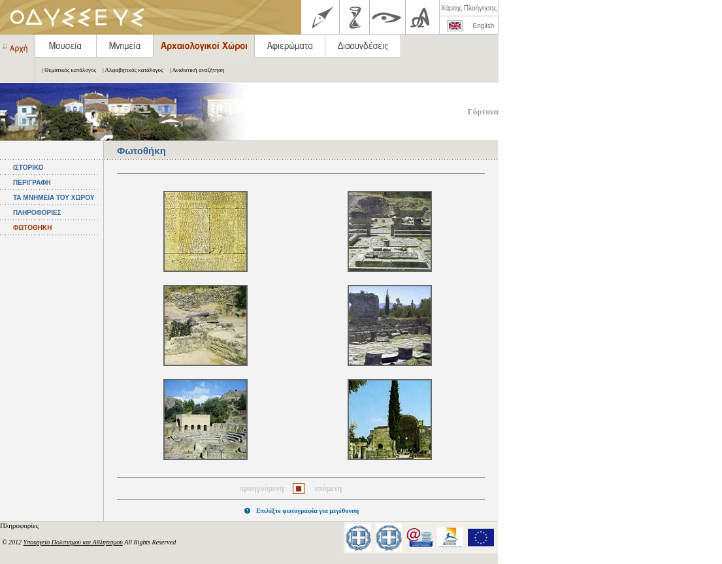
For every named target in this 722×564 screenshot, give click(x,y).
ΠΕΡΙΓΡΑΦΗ (32, 182)
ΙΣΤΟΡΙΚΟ (28, 167)
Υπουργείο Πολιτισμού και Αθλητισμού (73, 542)
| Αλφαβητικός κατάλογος (129, 70)
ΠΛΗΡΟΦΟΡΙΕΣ (37, 212)
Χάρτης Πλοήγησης (469, 8)
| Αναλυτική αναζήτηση (194, 70)
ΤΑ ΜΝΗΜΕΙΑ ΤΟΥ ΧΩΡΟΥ (53, 197)
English (484, 25)
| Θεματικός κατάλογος (65, 70)
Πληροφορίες (20, 525)
